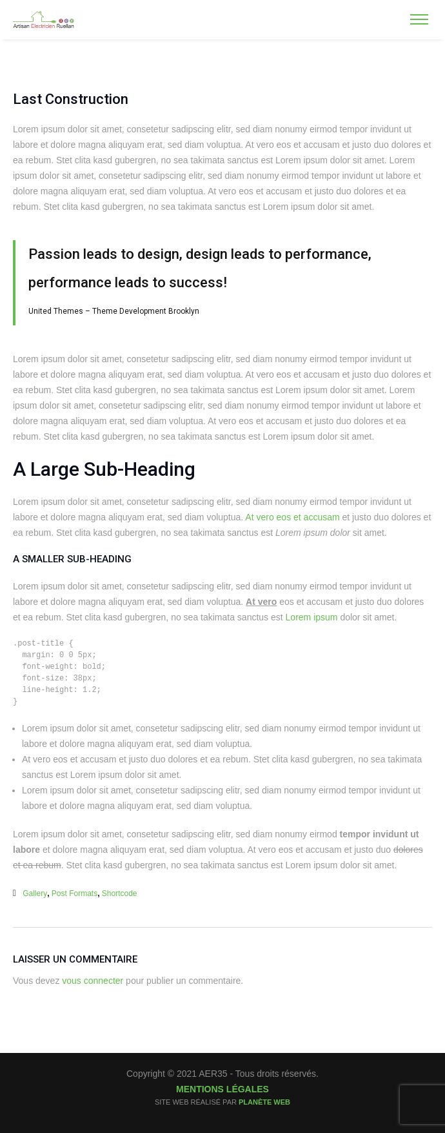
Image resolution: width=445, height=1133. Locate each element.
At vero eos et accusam (292, 517)
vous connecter (92, 980)
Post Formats (74, 893)
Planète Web (264, 1102)
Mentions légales (222, 1089)
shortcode (119, 893)
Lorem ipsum (312, 617)
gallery (35, 893)
